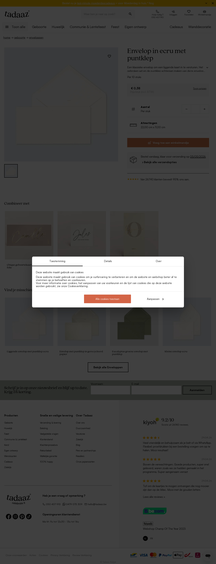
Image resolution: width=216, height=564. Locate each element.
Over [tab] (158, 261)
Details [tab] (108, 261)
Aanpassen (155, 298)
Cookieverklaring (78, 286)
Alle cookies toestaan (107, 298)
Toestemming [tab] (57, 261)
